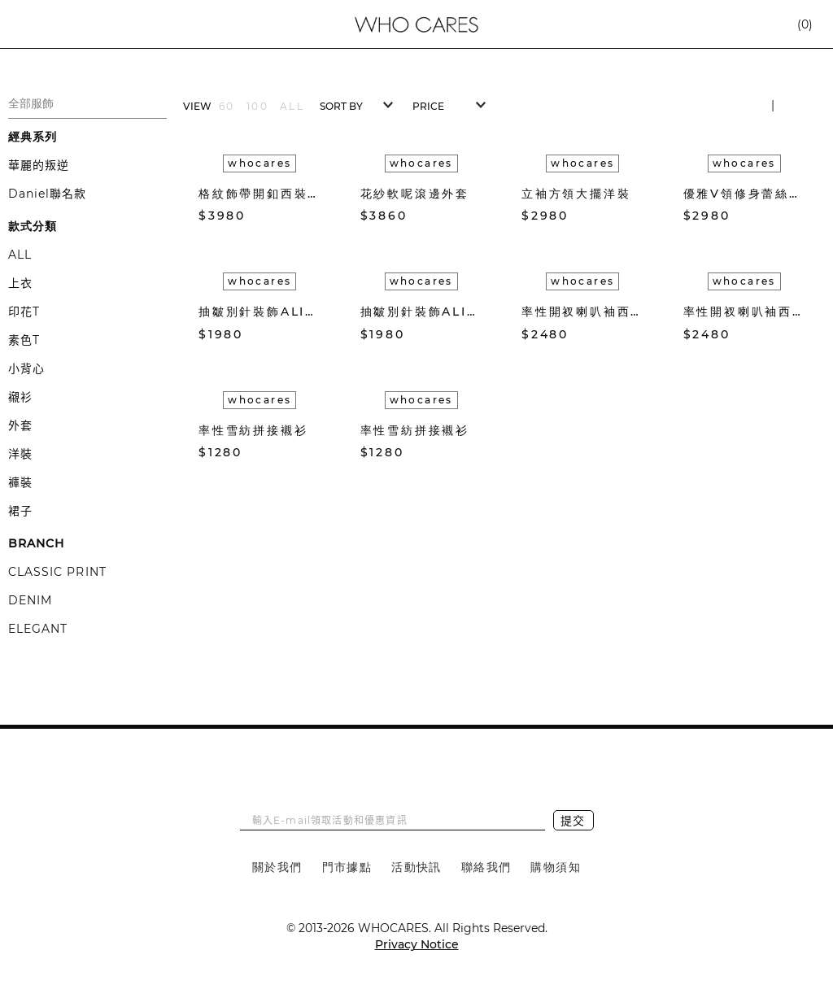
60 (227, 106)
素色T (24, 340)
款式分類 (32, 226)
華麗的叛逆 (38, 165)
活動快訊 (416, 867)
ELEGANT (38, 628)
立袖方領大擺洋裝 (575, 193)
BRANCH (36, 543)
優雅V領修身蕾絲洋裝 (744, 193)
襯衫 (20, 397)
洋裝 (20, 454)
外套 (20, 425)
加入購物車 (313, 216)
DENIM (30, 600)
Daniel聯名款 (47, 193)
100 (257, 106)
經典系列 (32, 136)
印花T (24, 311)
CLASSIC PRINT (57, 571)
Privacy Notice (417, 944)
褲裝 (20, 482)
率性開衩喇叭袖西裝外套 (582, 311)
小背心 (26, 368)
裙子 (20, 510)
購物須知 (555, 867)
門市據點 (347, 867)
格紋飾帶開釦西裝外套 (259, 193)
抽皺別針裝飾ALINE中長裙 (259, 311)
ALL (20, 254)
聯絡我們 (486, 867)
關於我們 (277, 867)
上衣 (20, 283)
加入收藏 (288, 215)
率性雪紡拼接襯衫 (252, 430)
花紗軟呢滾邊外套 (414, 193)
